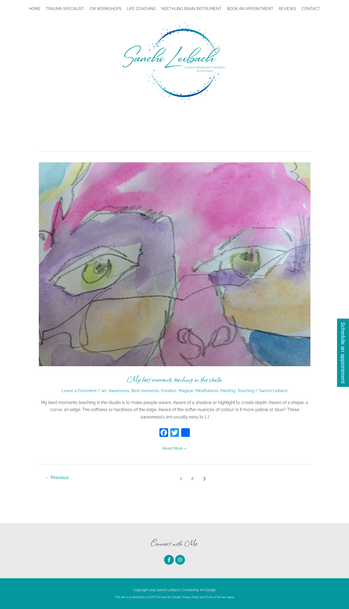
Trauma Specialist (65, 9)
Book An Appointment (250, 9)
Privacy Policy (190, 597)
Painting (231, 390)
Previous (58, 478)
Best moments (143, 390)
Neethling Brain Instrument (191, 9)
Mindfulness (209, 390)
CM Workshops (106, 9)
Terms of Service (216, 597)
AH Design (208, 590)
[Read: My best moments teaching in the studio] (174, 263)
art (99, 390)
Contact (310, 9)
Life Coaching (141, 9)
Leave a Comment (73, 390)
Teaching (250, 390)
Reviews (287, 9)
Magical (187, 390)
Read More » (174, 448)
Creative (168, 390)
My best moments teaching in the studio (174, 379)
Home (34, 9)
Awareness (116, 390)
